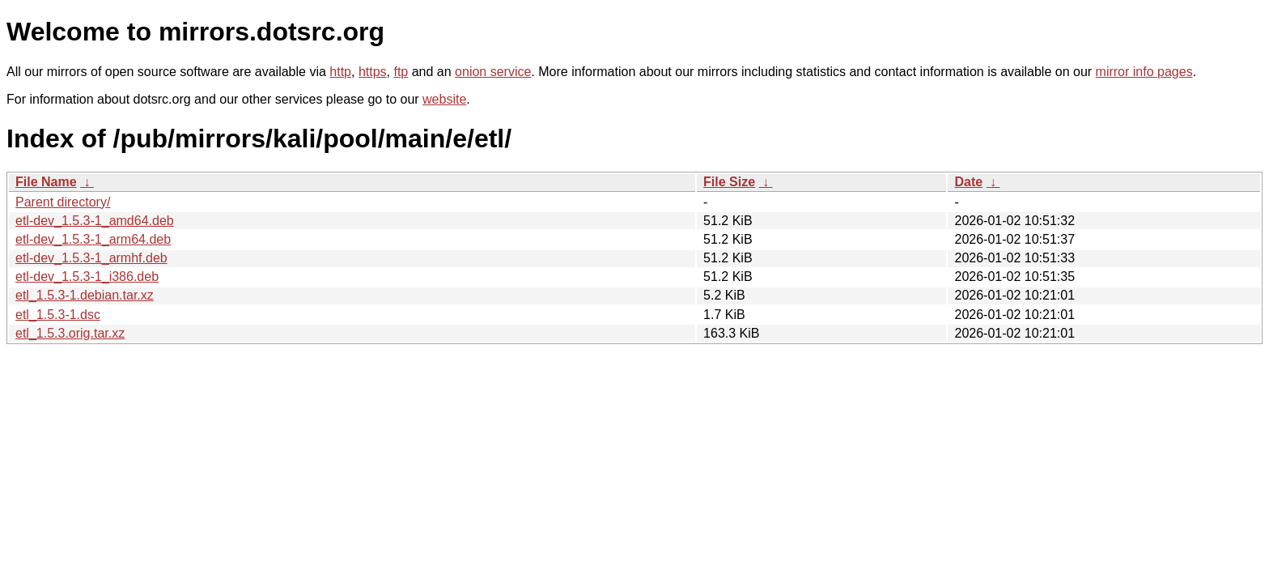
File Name (46, 182)
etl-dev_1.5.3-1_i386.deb (87, 276)
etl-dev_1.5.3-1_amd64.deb (94, 221)
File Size (729, 182)
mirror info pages (1144, 72)
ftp (400, 72)
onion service (493, 72)
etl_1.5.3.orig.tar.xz (70, 333)
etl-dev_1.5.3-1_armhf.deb (91, 258)
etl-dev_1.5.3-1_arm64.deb (93, 239)
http (340, 72)
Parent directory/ (62, 202)
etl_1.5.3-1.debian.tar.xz (84, 295)
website (444, 99)
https (373, 72)
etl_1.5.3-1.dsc (57, 314)
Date (968, 182)
